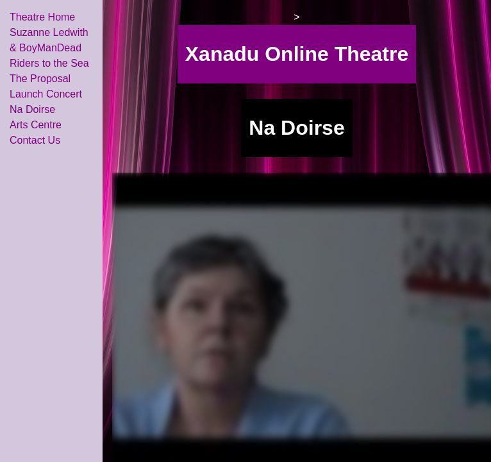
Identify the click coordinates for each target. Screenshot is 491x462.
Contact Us (35, 140)
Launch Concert (46, 94)
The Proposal (40, 78)
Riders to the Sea (49, 63)
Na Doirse (32, 109)
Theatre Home (42, 17)
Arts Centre (36, 124)
